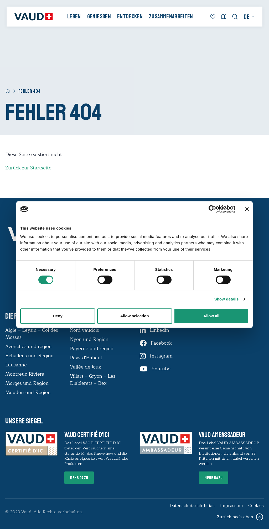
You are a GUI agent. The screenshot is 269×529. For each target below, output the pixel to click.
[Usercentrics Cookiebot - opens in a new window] (212, 209)
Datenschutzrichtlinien (192, 505)
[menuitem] (249, 16)
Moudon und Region (28, 392)
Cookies (256, 505)
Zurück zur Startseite (28, 168)
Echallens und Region (30, 356)
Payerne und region (91, 348)
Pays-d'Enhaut (86, 358)
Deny (58, 316)
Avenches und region (28, 346)
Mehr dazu (79, 477)
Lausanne (16, 365)
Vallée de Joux (85, 367)
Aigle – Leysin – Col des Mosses (31, 333)
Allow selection (134, 316)
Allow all (211, 316)
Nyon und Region (90, 339)
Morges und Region (27, 383)
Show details (226, 299)
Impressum (231, 505)
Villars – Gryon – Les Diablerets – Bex (92, 379)
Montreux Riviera (24, 374)
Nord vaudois (84, 330)
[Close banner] (247, 209)
